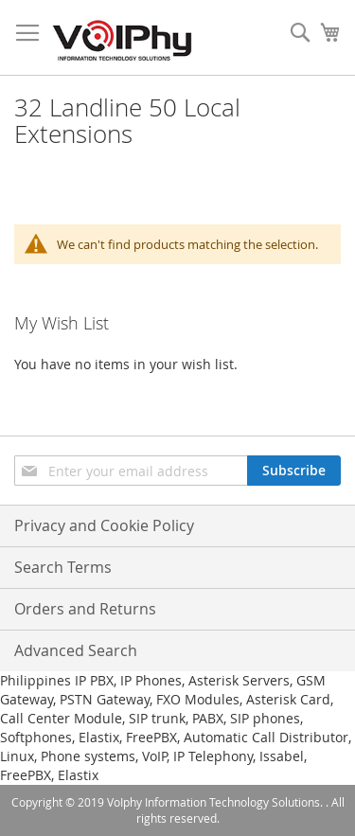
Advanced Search (75, 650)
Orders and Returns (85, 608)
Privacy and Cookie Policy (104, 525)
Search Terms (63, 567)
